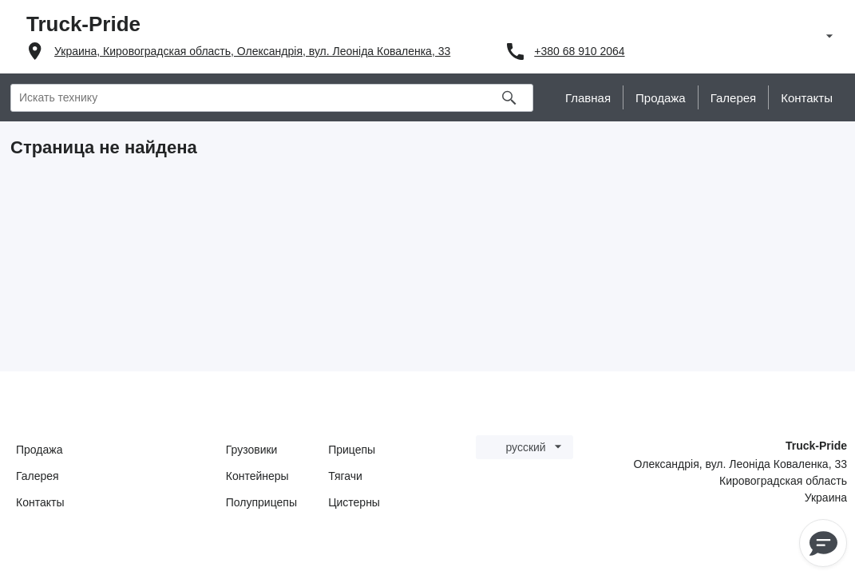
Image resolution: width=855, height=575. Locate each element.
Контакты (40, 502)
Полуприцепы (261, 502)
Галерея (37, 476)
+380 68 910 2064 (579, 51)
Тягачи (345, 476)
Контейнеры (257, 476)
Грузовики (252, 449)
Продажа (39, 449)
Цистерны (354, 502)
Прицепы (351, 449)
